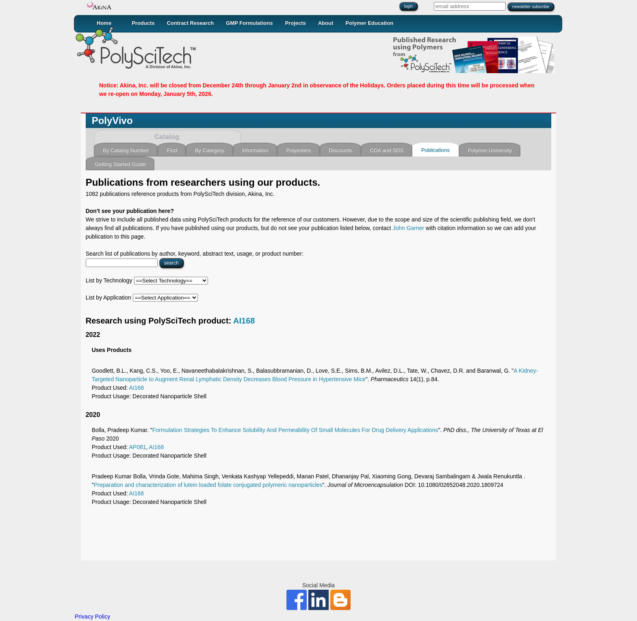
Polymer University (489, 150)
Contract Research (190, 23)
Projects (295, 23)
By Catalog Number (126, 150)
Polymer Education (369, 23)
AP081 (137, 447)
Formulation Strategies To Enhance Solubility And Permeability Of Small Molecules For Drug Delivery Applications (295, 430)
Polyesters (298, 150)
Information (255, 150)
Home (104, 23)
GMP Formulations (249, 23)
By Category (209, 150)
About (326, 23)
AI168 (244, 320)
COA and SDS (386, 150)
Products (143, 23)
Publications (435, 150)
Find (172, 150)
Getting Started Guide (120, 164)
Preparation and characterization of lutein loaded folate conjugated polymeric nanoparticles (208, 485)
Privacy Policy (92, 616)
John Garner (408, 228)
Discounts (340, 150)
